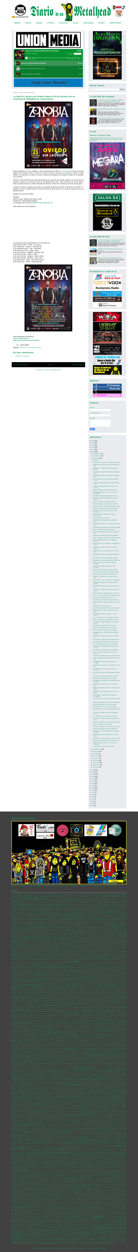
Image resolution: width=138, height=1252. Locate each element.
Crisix (37, 962)
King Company (55, 1059)
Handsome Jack (60, 1029)
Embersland (50, 994)
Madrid (61, 1083)
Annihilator (91, 914)
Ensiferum (94, 996)
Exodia (47, 1004)
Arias (84, 917)
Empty (98, 994)
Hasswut (40, 1031)
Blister (101, 938)
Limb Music (68, 1075)
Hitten (34, 1039)
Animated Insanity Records (43, 914)
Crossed (82, 961)
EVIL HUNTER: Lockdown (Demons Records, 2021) (106, 639)
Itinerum (122, 1050)
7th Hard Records (57, 898)
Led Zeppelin (107, 1070)
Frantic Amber (81, 1013)
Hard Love (92, 1029)
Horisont (84, 1039)
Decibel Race (23, 973)
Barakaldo (86, 927)
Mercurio (66, 1092)
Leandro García (67, 1070)
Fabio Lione (21, 1005)
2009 (93, 794)
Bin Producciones (76, 933)
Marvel (77, 1088)
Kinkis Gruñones (91, 1059)
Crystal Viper (102, 964)
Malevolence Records (88, 1085)
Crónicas (50, 23)
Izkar (56, 1052)
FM (99, 1011)
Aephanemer (32, 904)
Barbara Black (96, 927)
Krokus (52, 1063)
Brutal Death (34, 946)
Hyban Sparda (81, 1040)
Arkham (106, 917)
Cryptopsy (85, 963)
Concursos (35, 959)
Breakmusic (81, 944)
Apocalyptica (89, 915)
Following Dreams (119, 1011)
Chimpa (55, 955)
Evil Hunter (79, 1002)
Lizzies (66, 1077)
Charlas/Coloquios (65, 954)
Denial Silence (76, 975)
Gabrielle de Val (106, 1015)
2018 (93, 774)
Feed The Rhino (52, 1007)
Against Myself (90, 904)
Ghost (49, 1020)
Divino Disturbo (26, 982)
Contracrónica (45, 959)
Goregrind (60, 1021)
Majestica (37, 1085)
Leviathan (86, 1073)
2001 (93, 805)
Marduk (20, 1088)
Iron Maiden (66, 1050)
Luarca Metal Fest (98, 1079)
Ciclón (84, 955)
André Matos (45, 912)
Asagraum (106, 919)
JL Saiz (32, 1054)
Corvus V (78, 959)
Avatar (21, 925)
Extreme (106, 1004)
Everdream (41, 1002)
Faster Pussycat (17, 1007)
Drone (118, 984)
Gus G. (52, 1027)
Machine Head (115, 1081)
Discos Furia (92, 981)
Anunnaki (20, 915)
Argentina (70, 917)
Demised (32, 975)
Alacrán (77, 906)
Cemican (88, 952)
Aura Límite (55, 923)
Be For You (122, 929)
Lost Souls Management (53, 1079)
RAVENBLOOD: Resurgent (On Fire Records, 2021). (106, 740)
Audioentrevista (34, 923)
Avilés (49, 925)
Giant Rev (63, 1020)
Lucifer (116, 1079)
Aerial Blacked (40, 904)
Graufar (39, 1023)
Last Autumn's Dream (100, 1068)
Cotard (94, 959)
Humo (53, 1040)
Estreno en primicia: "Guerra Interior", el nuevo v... (105, 630)
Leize (89, 1072)
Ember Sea (42, 994)
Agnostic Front (33, 906)
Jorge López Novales (92, 1054)
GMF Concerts (23, 1021)
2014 (93, 783)
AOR (49, 915)
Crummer (48, 964)
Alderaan (96, 906)
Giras (28, 347)
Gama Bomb (40, 1017)
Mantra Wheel (77, 1087)
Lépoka (21, 1073)
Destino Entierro (59, 977)
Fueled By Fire (60, 1015)
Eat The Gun (24, 988)
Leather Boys (77, 1070)
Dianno (37, 979)
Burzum (63, 948)
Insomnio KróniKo (48, 1048)
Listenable (95, 1075)
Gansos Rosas (66, 1017)
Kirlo (99, 1059)
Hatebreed (71, 1031)
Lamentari (51, 1068)
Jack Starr (65, 1052)
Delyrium (26, 975)
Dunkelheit (44, 986)
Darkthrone (39, 969)
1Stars (46, 894)
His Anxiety (124, 1037)
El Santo (103, 990)
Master (117, 1088)
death (24, 971)
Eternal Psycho (89, 1000)
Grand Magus (111, 1021)
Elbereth (124, 990)
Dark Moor (78, 967)
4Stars (30, 898)
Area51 (50, 917)
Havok (95, 1031)
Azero (92, 925)
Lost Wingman (65, 1079)
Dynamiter (92, 986)
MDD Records (58, 1090)
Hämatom (14, 1029)
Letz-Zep (64, 1073)
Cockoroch (80, 957)
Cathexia (50, 952)
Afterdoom (82, 904)
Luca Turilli (109, 1079)
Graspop (32, 1023)
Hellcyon (56, 1035)
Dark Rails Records (88, 967)
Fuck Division (44, 1015)
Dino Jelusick (57, 981)
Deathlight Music (103, 971)
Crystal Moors (93, 964)
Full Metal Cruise (71, 1015)
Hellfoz (77, 1035)
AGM (25, 906)
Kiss (103, 1059)
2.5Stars (53, 894)
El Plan (86, 990)
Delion (118, 973)
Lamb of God (42, 1068)
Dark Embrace (51, 967)
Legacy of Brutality (118, 1070)
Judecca (76, 1056)
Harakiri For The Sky (81, 1029)
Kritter (46, 1063)
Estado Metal (21, 1000)
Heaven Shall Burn (40, 1033)
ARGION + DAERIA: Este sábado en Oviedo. (104, 501)
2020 (93, 770)
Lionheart (87, 1075)
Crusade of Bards (58, 964)
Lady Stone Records (30, 1068)
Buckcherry (79, 946)
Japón (100, 1052)
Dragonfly (74, 984)
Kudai (73, 1063)
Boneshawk (97, 942)
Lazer (60, 1070)
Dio (65, 981)
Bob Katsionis (123, 940)
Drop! (123, 984)
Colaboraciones (97, 957)
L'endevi (100, 1063)
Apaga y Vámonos (68, 915)
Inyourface (27, 1050)
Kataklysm (70, 1058)
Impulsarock (115, 1042)
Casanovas (23, 951)
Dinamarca (47, 981)
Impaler (70, 1042)
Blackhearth (97, 936)
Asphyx (50, 921)
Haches (90, 1027)
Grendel (19, 1025)
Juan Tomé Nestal (55, 1056)
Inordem (118, 1046)
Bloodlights (49, 940)
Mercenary (59, 1092)
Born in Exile (21, 944)
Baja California (36, 927)
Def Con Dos (51, 973)
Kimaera (47, 1059)
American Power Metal (96, 910)
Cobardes (57, 957)
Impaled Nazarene (62, 1042)
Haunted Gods (81, 1031)
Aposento (97, 915)
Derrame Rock (121, 975)
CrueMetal (41, 964)
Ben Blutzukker (101, 931)
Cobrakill (74, 957)
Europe (125, 1000)
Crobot (62, 962)
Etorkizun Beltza (110, 1000)
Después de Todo (49, 977)
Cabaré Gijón (92, 948)
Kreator (16, 1063)
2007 (93, 799)
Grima (43, 1025)
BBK (115, 929)
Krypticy (58, 1063)
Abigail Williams (115, 898)
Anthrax (14, 915)
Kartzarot (57, 1058)
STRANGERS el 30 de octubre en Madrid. (103, 746)
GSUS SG (105, 1025)
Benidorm (117, 931)
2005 (64, 894)
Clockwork (49, 957)
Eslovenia (14, 1000)
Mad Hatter (124, 1081)
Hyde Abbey (103, 1040)
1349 (32, 894)
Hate (45, 1031)
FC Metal (34, 1007)
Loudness (73, 1079)
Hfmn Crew (59, 1037)
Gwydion (59, 1027)
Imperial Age (83, 1042)
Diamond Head (29, 979)
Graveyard (80, 1023)
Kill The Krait (16, 1059)
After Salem (75, 904)
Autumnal (99, 923)
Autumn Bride (92, 923)
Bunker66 (122, 946)
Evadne (16, 1002)
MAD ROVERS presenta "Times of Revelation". (105, 704)
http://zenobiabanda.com (21, 338)
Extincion (100, 1004)
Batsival (79, 929)
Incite (87, 1044)
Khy (111, 1058)
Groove (65, 1025)
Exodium (54, 1004)
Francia (59, 1013)
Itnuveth (14, 1052)
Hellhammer (91, 1035)
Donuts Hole (95, 983)
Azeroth (97, 925)
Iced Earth (124, 1040)
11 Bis (17, 894)
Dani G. (110, 965)
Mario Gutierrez (59, 1088)
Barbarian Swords (106, 927)
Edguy (93, 988)
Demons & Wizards (48, 975)
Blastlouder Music (47, 938)
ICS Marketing (17, 1042)
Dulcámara (28, 986)
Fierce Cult (34, 1009)
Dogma (75, 983)
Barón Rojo (30, 929)
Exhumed (40, 1004)
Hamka (20, 1029)
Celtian (71, 952)
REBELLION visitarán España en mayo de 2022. (105, 569)
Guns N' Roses (36, 1027)
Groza (71, 1025)
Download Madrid (31, 984)
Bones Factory (74, 942)
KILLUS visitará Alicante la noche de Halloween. (105, 728)
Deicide (85, 973)
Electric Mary (56, 992)
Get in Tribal (34, 1020)
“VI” (61, 171)
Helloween (99, 1035)
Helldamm (62, 1035)
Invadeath (111, 1048)
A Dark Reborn (72, 898)
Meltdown (29, 1092)
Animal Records (30, 914)
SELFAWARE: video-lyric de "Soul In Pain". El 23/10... (106, 608)
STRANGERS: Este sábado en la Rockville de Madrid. (106, 527)
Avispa (56, 925)
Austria (70, 923)
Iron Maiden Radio (78, 1050)
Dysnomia (106, 986)
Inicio (50, 365)
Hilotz (95, 1037)
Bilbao (66, 933)
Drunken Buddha (17, 986)
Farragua (124, 1005)
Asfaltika (124, 919)
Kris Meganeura (32, 1063)
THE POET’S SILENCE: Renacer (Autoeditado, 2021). (106, 655)
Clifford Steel (37, 957)
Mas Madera (84, 1088)
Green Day (114, 1023)
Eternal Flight (70, 1000)
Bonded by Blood (63, 942)
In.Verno (74, 1044)
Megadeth (92, 1090)
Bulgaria (93, 946)
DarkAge (108, 967)
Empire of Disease (83, 994)
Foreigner (21, 1013)
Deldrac (104, 973)
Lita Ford (103, 1075)
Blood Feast (122, 938)
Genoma (117, 1017)
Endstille (37, 996)
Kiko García (123, 1058)
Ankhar (63, 914)
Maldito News (59, 1085)
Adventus (22, 904)
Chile (49, 955)
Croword (27, 963)
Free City (89, 1013)
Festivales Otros (20, 1009)
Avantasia (121, 923)
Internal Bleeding (85, 1048)
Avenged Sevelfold (30, 925)
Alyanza (33, 910)
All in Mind (64, 908)
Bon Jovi (41, 942)
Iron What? (97, 1050)
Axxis (70, 925)
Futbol (98, 1015)
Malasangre (51, 1085)
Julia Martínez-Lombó (94, 1056)
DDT (108, 969)
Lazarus (54, 1070)
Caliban (21, 949)
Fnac (103, 1011)
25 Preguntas (79, 896)
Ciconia (90, 955)
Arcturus (44, 917)
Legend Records (42, 1071)
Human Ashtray (37, 1040)
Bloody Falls (69, 940)
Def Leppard (60, 973)
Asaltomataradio (115, 919)
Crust (66, 964)
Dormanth (14, 984)
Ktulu (63, 1063)
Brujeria (14, 946)
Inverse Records (120, 1048)
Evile (117, 1002)
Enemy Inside (52, 996)
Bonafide (48, 942)
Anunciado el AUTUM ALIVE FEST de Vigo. (104, 597)
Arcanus (118, 915)
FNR (108, 1011)
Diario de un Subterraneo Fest (99, 979)
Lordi (102, 1077)
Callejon (50, 949)
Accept (61, 900)
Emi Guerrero (71, 994)
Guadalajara (113, 1025)
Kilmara (40, 1059)
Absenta (27, 900)
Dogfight (69, 982)
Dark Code (14, 967)
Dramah (87, 984)
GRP (76, 1025)
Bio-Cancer (88, 933)
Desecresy (30, 977)
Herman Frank (35, 1037)
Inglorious (66, 1046)
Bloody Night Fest (79, 940)
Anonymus (104, 914)
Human (28, 1040)
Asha (20, 921)
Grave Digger (61, 1023)
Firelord (71, 1009)
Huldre (22, 1040)
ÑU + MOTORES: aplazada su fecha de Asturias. (105, 644)
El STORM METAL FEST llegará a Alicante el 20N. (105, 641)
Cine (104, 955)
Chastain (74, 954)
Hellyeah (114, 1035)
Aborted (14, 900)
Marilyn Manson (40, 1088)
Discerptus (71, 981)
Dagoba (61, 965)
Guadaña (121, 1025)
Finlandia (50, 1009)
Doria (122, 983)
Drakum (81, 984)
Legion (50, 1072)
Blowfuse (88, 940)
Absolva (48, 900)
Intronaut (100, 1048)
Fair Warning (64, 1005)
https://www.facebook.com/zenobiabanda (26, 340)
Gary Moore (75, 1017)
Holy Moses (63, 1039)
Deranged (84, 975)
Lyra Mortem (88, 1081)
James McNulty (93, 1052)
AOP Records (42, 915)
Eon (57, 998)
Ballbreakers (56, 927)
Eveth (61, 1002)
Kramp (118, 1061)
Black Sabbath (47, 936)
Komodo (78, 1061)
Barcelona (115, 927)
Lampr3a (64, 1068)
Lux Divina (44, 1081)
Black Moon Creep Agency (32, 936)
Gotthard (91, 1021)
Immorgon (46, 1042)
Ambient (53, 910)
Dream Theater (103, 984)
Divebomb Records (16, 982)
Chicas (14, 955)
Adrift (125, 902)
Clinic (43, 957)
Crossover (96, 962)
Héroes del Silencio (46, 1037)
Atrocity (118, 921)
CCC (58, 952)
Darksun (31, 969)
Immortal (53, 1042)
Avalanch (112, 923)
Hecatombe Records (121, 1033)
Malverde (117, 1085)
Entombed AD (109, 996)
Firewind (84, 1009)
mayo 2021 (96, 758)
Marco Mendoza (104, 1087)
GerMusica (16, 1020)
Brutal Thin (64, 946)
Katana (76, 1058)
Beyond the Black (41, 933)
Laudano (39, 1070)
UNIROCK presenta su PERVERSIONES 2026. (110, 258)
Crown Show (122, 961)
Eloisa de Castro (17, 994)
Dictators (112, 979)
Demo (39, 975)
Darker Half (115, 967)
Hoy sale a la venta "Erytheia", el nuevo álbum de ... (106, 650)
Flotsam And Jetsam (79, 1011)
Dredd (113, 984)
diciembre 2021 (97, 453)
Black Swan (77, 936)
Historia (28, 23)
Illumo (35, 1042)
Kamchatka (122, 1056)
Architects (29, 917)
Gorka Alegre (75, 1021)
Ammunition (108, 910)
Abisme (123, 898)
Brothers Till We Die (119, 944)
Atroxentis (124, 921)
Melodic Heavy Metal (18, 1092)
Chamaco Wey (33, 954)
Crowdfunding (112, 962)
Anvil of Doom (32, 915)
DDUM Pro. (22, 347)
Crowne (13, 963)
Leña (95, 1071)
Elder (15, 992)
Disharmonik (122, 981)
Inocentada (110, 1046)
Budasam (86, 946)
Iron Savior (88, 1050)
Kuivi (78, 1063)
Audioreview (46, 923)
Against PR (99, 904)
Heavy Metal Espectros (82, 1033)
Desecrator (22, 977)
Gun (18, 1027)
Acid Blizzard (92, 900)
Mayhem (41, 1090)
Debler (122, 971)
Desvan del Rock (79, 977)
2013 (93, 785)
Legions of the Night (74, 1071)
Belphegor (92, 931)
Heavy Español (52, 1033)
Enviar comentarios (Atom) (53, 370)
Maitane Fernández (26, 1085)
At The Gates (78, 921)
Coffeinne (88, 957)
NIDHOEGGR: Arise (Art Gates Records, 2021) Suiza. (106, 560)
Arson (31, 919)
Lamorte (58, 1068)
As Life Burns (96, 919)
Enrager (83, 996)
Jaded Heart (73, 1052)
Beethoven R (53, 931)
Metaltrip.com (37, 203)
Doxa (40, 984)
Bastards (73, 929)
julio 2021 (95, 753)
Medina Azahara (77, 1090)
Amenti (86, 910)
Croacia (56, 962)
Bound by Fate (30, 944)
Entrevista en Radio (19, 998)
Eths (102, 1000)
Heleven (22, 1035)
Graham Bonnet (100, 1021)
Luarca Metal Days (84, 1079)
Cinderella (98, 955)
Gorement (67, 1021)
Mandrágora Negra (27, 1087)
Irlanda (39, 1050)
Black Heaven (68, 934)
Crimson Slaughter (22, 961)
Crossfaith (88, 961)
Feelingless (70, 1007)
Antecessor (122, 914)
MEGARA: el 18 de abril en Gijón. (100, 135)
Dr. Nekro (57, 984)
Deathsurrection (114, 971)
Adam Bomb (48, 902)
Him (101, 1037)
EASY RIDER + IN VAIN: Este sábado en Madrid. (105, 558)
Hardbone (113, 1029)
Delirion (124, 973)
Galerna (22, 1017)
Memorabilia (38, 1092)
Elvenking (27, 994)
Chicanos (122, 953)
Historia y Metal (26, 1039)
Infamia (123, 1044)
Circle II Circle (112, 955)
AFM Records (59, 904)
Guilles (13, 1027)
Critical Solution (48, 961)
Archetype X (22, 917)
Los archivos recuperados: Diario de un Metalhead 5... (106, 702)
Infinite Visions (50, 1046)
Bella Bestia (77, 931)
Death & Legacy (33, 971)
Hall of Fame (121, 1027)
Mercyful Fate (83, 1092)
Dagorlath (67, 965)
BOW (37, 944)
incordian (93, 1044)
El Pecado (80, 990)
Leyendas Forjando (25, 1075)
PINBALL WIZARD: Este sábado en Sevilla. (104, 529)
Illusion (40, 1042)
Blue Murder (96, 940)
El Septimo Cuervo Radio (114, 990)
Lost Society (41, 1079)
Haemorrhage (99, 1027)
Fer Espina (95, 1007)
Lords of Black (110, 1077)
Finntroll (59, 1009)
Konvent (84, 1061)
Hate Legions (63, 1031)
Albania (83, 906)
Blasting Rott (37, 938)
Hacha (84, 1027)
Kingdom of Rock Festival (78, 1059)
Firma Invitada (95, 1009)
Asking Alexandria (41, 921)
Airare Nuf (57, 906)
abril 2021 (95, 760)
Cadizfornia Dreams (102, 948)
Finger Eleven (42, 1009)
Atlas (86, 921)
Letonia (58, 1073)
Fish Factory (106, 1009)
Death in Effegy (63, 971)
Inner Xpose (93, 1046)
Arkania (100, 917)
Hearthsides (19, 1033)
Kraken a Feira (110, 1061)
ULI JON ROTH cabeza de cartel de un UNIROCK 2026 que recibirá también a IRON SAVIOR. (110, 100)
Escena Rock (101, 998)
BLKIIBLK (108, 938)
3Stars (113, 896)
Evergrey (48, 1002)
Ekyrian (20, 990)
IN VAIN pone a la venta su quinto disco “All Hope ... (106, 676)
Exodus (62, 1004)
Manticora (69, 1087)
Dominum (87, 982)
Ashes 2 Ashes (27, 921)
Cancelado (72, 950)
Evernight (55, 1002)
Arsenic (25, 919)
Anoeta (97, 914)
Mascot (99, 1088)
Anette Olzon (64, 912)
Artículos (64, 919)
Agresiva (48, 906)
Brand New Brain (55, 944)
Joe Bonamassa (40, 1054)
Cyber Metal (22, 965)
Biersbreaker (59, 933)
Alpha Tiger (105, 908)
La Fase (61, 1065)
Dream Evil (94, 984)
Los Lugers (23, 1079)
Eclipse (39, 988)
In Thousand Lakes (51, 1044)
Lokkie (89, 1077)
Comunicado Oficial (18, 959)
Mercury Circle (74, 1092)
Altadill (118, 908)
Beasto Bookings (44, 931)
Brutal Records (44, 946)
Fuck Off (52, 1015)
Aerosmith (50, 904)
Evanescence (23, 1002)
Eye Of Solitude (121, 1004)
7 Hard (50, 898)
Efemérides (99, 988)
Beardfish (25, 931)
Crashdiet (115, 959)
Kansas (35, 1058)
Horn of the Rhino (92, 1038)
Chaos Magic (54, 953)
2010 (93, 792)
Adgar (75, 902)
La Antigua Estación (109, 1063)
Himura (105, 1037)
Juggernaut (83, 1056)
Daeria (48, 965)
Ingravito (74, 1046)
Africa (68, 904)
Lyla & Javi (71, 1081)
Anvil (25, 915)
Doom (103, 983)
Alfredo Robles (121, 906)
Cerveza (23, 954)
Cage (116, 948)
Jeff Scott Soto (113, 1052)
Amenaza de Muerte (75, 910)
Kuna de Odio (86, 1063)
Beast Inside (33, 931)
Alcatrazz (89, 906)
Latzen (33, 1070)
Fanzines (107, 1005)
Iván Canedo (33, 1052)
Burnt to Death (54, 948)
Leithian (83, 1072)
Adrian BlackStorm (105, 902)
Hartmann (33, 1031)
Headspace (118, 1031)
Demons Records (60, 975)
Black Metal (122, 935)
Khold (106, 1058)
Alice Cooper (29, 908)
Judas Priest (67, 1056)
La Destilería (54, 1065)
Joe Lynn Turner (51, 1054)
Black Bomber (117, 933)
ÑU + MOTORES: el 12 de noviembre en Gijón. (105, 716)
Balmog (64, 927)
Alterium (27, 910)
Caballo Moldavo (81, 948)
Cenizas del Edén (98, 951)
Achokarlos (84, 900)
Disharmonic (114, 981)
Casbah (30, 951)
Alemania (103, 906)
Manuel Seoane (86, 1087)
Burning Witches (43, 948)
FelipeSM (88, 1007)
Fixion (13, 1011)
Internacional (88, 23)
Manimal (36, 1087)
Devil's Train (110, 977)
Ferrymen (111, 1007)
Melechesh (107, 1090)
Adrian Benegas (94, 902)
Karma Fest (42, 1058)
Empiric (92, 994)
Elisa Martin (115, 992)
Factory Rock (54, 1005)
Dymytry (86, 986)
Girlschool (112, 1020)
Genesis (111, 1017)
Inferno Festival (30, 1046)
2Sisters (87, 896)
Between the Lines (23, 933)
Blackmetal (106, 936)
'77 (12, 894)
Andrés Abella (55, 912)
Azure (115, 925)
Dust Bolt (79, 986)
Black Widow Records (87, 936)
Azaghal (86, 925)
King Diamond (65, 1059)
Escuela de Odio (112, 998)
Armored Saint (114, 917)
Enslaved (101, 996)
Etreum (119, 1000)
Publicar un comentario (22, 356)
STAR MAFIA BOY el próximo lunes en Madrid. (105, 678)
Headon (111, 1031)
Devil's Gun (101, 977)
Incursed (100, 1044)
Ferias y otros (103, 1007)
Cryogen (72, 964)
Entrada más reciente (20, 365)
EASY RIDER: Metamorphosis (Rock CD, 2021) (105, 496)
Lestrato (34, 1073)
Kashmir (64, 1058)
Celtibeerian (80, 952)
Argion (78, 917)
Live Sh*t (48, 1077)
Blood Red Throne (30, 940)
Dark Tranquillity (99, 967)
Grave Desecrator (52, 1023)
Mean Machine (67, 1090)
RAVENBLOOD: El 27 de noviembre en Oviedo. (105, 706)
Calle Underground (40, 950)
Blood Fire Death (17, 940)
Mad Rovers (24, 1083)
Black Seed (56, 936)
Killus (33, 1059)
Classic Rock (123, 955)
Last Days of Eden (112, 1068)
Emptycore (104, 994)
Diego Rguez (25, 981)
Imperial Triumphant (105, 1042)
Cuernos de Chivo (120, 964)
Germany (124, 1017)
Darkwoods (47, 969)
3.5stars (103, 896)
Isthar (110, 1050)
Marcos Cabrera (116, 1087)
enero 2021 (96, 767)
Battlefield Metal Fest (107, 929)
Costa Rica (87, 959)
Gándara (58, 1017)
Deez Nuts (43, 973)
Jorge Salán (108, 1054)
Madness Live (53, 1083)
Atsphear (15, 923)
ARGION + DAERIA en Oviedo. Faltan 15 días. (105, 627)
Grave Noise (71, 1023)
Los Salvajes (32, 1079)
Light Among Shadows (58, 1075)
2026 (93, 440)
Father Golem (26, 1007)
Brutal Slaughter (54, 946)
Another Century (113, 914)
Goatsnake (33, 1021)
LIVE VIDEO (57, 1077)
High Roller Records (80, 1037)
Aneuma (72, 912)
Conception (27, 959)
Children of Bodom (40, 955)
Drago (68, 984)
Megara (100, 1090)
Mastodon (27, 1090)
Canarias (64, 950)
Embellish (34, 994)
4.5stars (19, 899)
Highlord (90, 1037)
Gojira (40, 1021)
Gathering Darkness (95, 1017)
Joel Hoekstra (62, 1054)
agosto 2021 (96, 751)
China (62, 955)
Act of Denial (118, 900)
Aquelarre (111, 915)
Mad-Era (45, 1083)
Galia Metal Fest (30, 1017)
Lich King (41, 1075)
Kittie (21, 1061)
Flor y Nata (69, 1011)
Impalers (76, 1042)
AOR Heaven (57, 915)
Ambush (66, 910)
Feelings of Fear (79, 1007)
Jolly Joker (79, 1054)
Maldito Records (72, 1085)
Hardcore (121, 1029)
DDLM (103, 969)
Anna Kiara (83, 914)
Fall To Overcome (74, 1005)
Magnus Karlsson (99, 1083)
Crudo (33, 964)
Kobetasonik (65, 1061)
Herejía (125, 1035)
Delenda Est (111, 973)
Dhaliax (21, 979)
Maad (95, 1081)
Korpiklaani (96, 1061)
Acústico (32, 902)
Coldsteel (108, 957)
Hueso (14, 1041)
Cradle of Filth (101, 959)
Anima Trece (20, 914)
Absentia (33, 900)
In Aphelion (122, 1042)
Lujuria (21, 1081)
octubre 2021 (96, 458)
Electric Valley (65, 992)
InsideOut (22, 1048)
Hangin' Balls (69, 1029)
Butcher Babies (71, 948)
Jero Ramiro (122, 1052)
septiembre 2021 (97, 749)
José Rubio (34, 1056)
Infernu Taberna (41, 1046)
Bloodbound (41, 940)
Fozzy (46, 1013)
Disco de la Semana (81, 981)
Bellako (85, 931)
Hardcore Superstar (17, 1031)
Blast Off (19, 938)
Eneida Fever (44, 996)
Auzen (105, 923)
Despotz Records (39, 977)
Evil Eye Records (70, 1002)
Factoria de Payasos (31, 1005)
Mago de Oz (110, 1083)
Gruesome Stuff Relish (86, 1025)
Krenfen (23, 1063)
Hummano (46, 1040)
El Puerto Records (94, 990)
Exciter (13, 1004)
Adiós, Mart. (96, 460)
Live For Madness (28, 1077)
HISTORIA (17, 1039)
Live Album (16, 1077)
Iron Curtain (46, 1050)
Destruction (68, 977)
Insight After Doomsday (35, 1048)
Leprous (27, 1073)
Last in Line (124, 1068)
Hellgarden (83, 1035)
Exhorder (33, 1004)
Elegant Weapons (92, 992)
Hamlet (26, 1029)
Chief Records (22, 955)
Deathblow (85, 971)
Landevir (71, 1068)
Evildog (112, 1002)
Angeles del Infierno (92, 912)
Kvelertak (94, 1063)
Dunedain (36, 986)
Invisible (19, 1050)
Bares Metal (21, 929)
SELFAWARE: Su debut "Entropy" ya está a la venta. (106, 738)
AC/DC (54, 900)
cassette (36, 951)
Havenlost (89, 1031)
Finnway (65, 1009)
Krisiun (41, 1063)
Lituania (117, 1075)
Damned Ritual (91, 965)
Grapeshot (24, 1023)
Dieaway (15, 981)
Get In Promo (25, 1019)
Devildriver (118, 977)
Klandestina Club (45, 1061)
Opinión (39, 23)
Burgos (13, 948)
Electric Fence (47, 992)
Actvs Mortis (24, 902)
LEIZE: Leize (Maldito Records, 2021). (102, 724)
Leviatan (79, 1073)
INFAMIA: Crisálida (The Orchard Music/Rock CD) (105, 508)
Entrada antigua (78, 365)
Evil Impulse (87, 1002)
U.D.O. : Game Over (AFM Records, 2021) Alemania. (106, 595)
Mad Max (15, 1083)
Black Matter (112, 934)
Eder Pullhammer (74, 988)
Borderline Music (120, 942)
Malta (111, 1085)
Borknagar (14, 944)
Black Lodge (104, 934)
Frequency (115, 1013)
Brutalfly (71, 946)
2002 (93, 803)
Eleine (100, 992)
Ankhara (69, 914)
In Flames (23, 1044)
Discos (75, 23)
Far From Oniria (116, 1005)
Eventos (101, 23)
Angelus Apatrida (106, 912)
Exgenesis (25, 1004)
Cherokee (91, 954)
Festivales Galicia (121, 1007)
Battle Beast (96, 929)
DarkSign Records (22, 969)
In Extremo (14, 1044)
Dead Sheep (17, 971)
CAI (120, 948)
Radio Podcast (115, 23)
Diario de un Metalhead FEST (79, 979)
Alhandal (14, 908)
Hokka (39, 1038)
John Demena (71, 1054)
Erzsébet (93, 998)
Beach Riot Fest (16, 931)
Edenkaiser (65, 988)
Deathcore (93, 971)
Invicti (13, 1050)
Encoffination (122, 994)
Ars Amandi (123, 917)
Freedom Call (99, 1013)
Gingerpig (92, 1019)
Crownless (20, 964)
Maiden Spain (15, 1085)
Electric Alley (27, 992)
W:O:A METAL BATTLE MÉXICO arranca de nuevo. (106, 600)
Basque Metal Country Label (62, 929)
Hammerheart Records (47, 1029)
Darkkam (123, 967)
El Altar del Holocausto (30, 990)
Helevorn (29, 1035)
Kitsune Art (14, 1061)
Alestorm (112, 906)
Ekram (123, 988)
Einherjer (117, 988)
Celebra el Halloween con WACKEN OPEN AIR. (105, 490)
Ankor (76, 914)
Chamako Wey (45, 954)
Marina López (49, 1088)
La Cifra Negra (34, 1065)
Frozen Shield (35, 1015)
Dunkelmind (52, 986)
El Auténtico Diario (43, 990)
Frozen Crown (26, 1015)
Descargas (14, 977)
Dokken (81, 983)
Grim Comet (34, 1025)
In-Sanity (68, 1044)
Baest (27, 927)
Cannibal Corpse (95, 950)
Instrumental (65, 1048)
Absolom (41, 900)
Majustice (44, 1085)
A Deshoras (82, 898)
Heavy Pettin (101, 1033)
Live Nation (39, 1077)
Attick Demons (24, 923)
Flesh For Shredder (46, 1011)
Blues (102, 940)
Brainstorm (45, 944)
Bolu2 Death (16, 942)
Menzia (52, 1092)
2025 (93, 442)
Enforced (60, 996)
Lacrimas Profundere (103, 1065)
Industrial (114, 1044)
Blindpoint (87, 938)
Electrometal (82, 992)
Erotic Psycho (85, 998)
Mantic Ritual (62, 1087)
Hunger (59, 1040)
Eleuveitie (106, 992)
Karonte (50, 1058)
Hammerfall (35, 1029)
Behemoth (62, 931)
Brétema (96, 944)
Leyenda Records (114, 1073)
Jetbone (22, 1054)
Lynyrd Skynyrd (80, 1081)
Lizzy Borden (74, 1077)
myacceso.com (48, 203)
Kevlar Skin (100, 1058)
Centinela (106, 952)
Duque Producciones (64, 986)
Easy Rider (15, 988)
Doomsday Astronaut (113, 982)
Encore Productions (16, 996)
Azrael (109, 925)
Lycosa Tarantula (61, 1081)
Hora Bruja (77, 1039)
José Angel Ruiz (23, 1056)
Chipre (68, 955)
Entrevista (118, 996)
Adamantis (64, 902)
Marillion (32, 1088)
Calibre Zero (28, 950)
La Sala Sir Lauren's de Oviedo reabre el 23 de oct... (106, 617)
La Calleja (119, 1063)
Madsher (78, 1083)
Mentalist (45, 1092)
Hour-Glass (113, 1038)
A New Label (91, 898)
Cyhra (28, 965)
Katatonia (83, 1058)
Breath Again (88, 944)
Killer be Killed (26, 1059)
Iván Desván (43, 1052)
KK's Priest (36, 1061)
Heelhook (15, 1035)
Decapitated (15, 973)
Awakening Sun (63, 925)
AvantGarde (15, 925)
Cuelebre (110, 963)
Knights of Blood (55, 1061)
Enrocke (88, 996)
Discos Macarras (103, 981)
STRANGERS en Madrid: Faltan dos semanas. (105, 625)
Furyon (92, 1015)
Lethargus (51, 1073)
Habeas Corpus (77, 1027)
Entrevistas (63, 23)
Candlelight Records (83, 950)
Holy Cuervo (54, 1039)
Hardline (26, 1031)
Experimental (70, 1004)
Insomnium (57, 1048)
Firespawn (77, 1009)
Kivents (33, 347)
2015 (93, 781)
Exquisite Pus (92, 1004)
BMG (114, 940)
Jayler (105, 1052)
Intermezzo (76, 1048)
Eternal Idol (79, 1000)
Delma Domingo (18, 975)
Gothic (84, 1021)
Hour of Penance (103, 1039)
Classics (16, 957)
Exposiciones (81, 1004)
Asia (34, 921)
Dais (83, 965)
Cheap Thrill (82, 954)
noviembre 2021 (97, 456)
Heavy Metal (67, 1033)
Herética (27, 1037)
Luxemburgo (52, 1081)
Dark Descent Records (38, 967)
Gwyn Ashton (67, 1027)
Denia (69, 975)
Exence (19, 1004)
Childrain (30, 955)
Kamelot (13, 1058)
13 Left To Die (25, 894)
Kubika (68, 1063)
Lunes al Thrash (36, 1081)
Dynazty (99, 986)
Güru (46, 1027)
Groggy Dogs (57, 1025)
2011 (93, 790)
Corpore (60, 959)
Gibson (69, 1019)
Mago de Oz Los (121, 1083)
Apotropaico (104, 915)
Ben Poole (109, 931)
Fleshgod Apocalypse (59, 1011)
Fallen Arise (83, 1005)
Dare (116, 965)
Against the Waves (110, 904)
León (110, 1072)
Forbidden (14, 1013)
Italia (115, 1050)
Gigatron (76, 1020)
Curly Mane (14, 965)
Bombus (34, 942)
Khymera (116, 1058)
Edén (57, 988)
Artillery (74, 919)
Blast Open (27, 938)
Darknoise (14, 969)
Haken (114, 1027)
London (96, 1077)
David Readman (63, 969)
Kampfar (19, 1058)
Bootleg (111, 942)
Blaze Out (69, 938)
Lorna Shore (119, 1077)
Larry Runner (81, 1067)
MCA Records (49, 1090)
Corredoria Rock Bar (70, 959)
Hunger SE (66, 1040)
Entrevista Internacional (37, 998)
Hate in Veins (53, 1031)
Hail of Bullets (107, 1027)
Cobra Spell (65, 957)
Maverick (35, 1090)
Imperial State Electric (93, 1042)
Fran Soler (52, 1013)
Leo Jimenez (102, 1072)
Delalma (97, 973)
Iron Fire (53, 1050)
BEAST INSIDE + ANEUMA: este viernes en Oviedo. (111, 118)
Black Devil (47, 934)
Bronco (110, 944)
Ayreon (80, 925)
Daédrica (40, 965)
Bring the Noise (103, 944)
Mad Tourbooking (36, 1083)
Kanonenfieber (27, 1058)
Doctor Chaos (60, 983)
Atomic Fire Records (102, 921)
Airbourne (64, 906)
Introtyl (105, 1048)
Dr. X (63, 984)
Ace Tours (69, 900)
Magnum (91, 1083)
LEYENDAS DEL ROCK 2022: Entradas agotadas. (105, 535)
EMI (64, 994)
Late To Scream (26, 1070)
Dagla (54, 965)
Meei (86, 1090)
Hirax (116, 1037)
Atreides (112, 921)
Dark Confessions (25, 967)
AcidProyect (109, 900)
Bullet (98, 946)
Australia (62, 923)
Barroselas (39, 929)
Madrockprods (70, 1083)
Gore (54, 1021)
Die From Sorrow (122, 979)
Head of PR (103, 1031)
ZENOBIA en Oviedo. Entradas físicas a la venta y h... (106, 593)
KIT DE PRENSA (121, 1059)
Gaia (119, 1015)
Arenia (63, 917)
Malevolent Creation (102, 1085)
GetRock (43, 1019)
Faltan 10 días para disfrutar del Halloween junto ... (106, 574)
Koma (72, 1061)
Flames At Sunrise (22, 1011)
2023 (93, 447)
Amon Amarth (116, 910)
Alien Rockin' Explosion (43, 908)
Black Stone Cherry (66, 936)
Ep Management (64, 998)
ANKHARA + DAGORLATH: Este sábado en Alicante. (106, 722)
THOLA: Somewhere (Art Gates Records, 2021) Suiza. (107, 537)
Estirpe (38, 1000)
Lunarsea (28, 1081)
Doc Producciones (37, 983)
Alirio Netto (56, 908)
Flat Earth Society (34, 1011)
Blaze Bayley (58, 938)
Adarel (70, 902)
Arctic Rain (37, 917)
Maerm (85, 1083)
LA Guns (67, 1065)
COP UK (54, 959)
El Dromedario (60, 990)
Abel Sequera (106, 898)
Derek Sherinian (93, 975)
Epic (72, 998)
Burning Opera (21, 948)
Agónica (42, 906)
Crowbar (104, 961)
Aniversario (55, 914)
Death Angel (44, 971)
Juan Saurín (44, 1056)
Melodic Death (117, 1091)
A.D (99, 898)
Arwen (79, 919)
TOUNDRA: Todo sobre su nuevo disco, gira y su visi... (107, 726)
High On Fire (69, 1037)
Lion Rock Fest (77, 1075)
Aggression (19, 906)
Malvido (124, 1085)
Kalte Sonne (114, 1056)
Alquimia (112, 908)
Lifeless (48, 1075)
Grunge (97, 1025)
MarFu (26, 1088)
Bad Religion (21, 927)
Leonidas (118, 1072)
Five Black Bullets (120, 1009)
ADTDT (15, 904)
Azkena (103, 925)
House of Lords (121, 1038)
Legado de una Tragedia (18, 1072)
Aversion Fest (41, 925)
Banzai (79, 927)
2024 (93, 445)
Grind (49, 1025)
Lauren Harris (46, 1070)
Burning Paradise (32, 948)
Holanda (45, 1039)
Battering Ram (87, 929)
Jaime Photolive (82, 1052)
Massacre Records (108, 1088)
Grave (44, 1023)
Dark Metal (71, 967)
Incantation (81, 1044)
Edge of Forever (84, 988)
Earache (122, 986)
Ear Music (114, 986)
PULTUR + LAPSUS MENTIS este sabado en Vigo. (106, 572)
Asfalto (15, 921)
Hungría (73, 1040)
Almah (86, 908)
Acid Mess (100, 900)
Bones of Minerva (87, 942)
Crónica (70, 961)
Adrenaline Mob (83, 902)
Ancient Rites (26, 912)
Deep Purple (33, 973)
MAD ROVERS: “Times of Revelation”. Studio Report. (106, 580)
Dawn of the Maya (87, 969)
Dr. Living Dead (48, 984)
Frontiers (123, 1013)
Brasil (63, 944)
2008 (93, 796)
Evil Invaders (96, 1002)
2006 (93, 801)
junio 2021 (96, 756)
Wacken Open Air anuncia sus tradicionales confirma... (106, 462)
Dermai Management (110, 975)
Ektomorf (14, 990)
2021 (93, 451)
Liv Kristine (124, 1075)
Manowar (54, 1087)
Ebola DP (32, 988)
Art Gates (39, 919)
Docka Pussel (50, 983)
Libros (34, 1075)
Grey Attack (26, 1025)
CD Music (64, 952)
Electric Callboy (37, 992)
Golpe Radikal (47, 1021)
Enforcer (67, 996)
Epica (77, 998)
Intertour (93, 1048)
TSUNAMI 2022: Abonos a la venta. (102, 605)
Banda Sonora (71, 927)
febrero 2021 (96, 765)
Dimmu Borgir (38, 981)
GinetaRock (84, 1020)
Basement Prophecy (49, 929)
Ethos (98, 1000)
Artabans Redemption (53, 919)
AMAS (46, 910)
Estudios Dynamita (47, 1000)
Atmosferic (92, 921)
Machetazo (106, 1081)
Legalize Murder (32, 1071)
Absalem (20, 900)
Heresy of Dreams (18, 1037)
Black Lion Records (93, 934)
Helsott (119, 1035)
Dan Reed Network (101, 965)
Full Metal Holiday (83, 1015)
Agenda (17, 23)
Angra (118, 912)
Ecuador (52, 988)
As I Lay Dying (86, 919)
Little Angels (110, 1075)
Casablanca (15, 952)
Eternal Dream (60, 1000)
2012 (93, 788)
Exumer (112, 1004)
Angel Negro (81, 912)
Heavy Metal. (93, 1033)
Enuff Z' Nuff (50, 998)
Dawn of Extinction (75, 969)
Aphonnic (80, 915)
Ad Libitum (40, 902)
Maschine (92, 1088)
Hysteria (117, 1040)
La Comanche (44, 1065)
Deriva (101, 975)
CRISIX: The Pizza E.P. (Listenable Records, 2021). (106, 619)
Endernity (30, 996)
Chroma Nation (76, 955)
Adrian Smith (117, 902)
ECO (46, 988)
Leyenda (104, 1073)
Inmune (86, 1046)
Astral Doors (57, 921)
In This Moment (40, 1044)
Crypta (78, 964)
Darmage (54, 969)
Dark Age (122, 965)
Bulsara (116, 946)
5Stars (41, 899)
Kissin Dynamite (111, 1059)
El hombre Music (71, 990)
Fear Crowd (42, 1007)
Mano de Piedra (44, 1087)
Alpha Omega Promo (95, 908)
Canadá (56, 950)
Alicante (20, 908)
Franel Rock (68, 1013)
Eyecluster (14, 1005)
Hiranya (111, 1037)
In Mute (31, 1044)
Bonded (55, 942)
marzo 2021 (96, 762)
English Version (75, 996)
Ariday (90, 917)
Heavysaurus (110, 1033)
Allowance (72, 908)
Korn (89, 1061)
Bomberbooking (26, 942)
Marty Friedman (69, 1088)
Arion (95, 917)
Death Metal (73, 971)
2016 (93, 779)
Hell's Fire (49, 1035)
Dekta (90, 973)
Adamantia (57, 902)
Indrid (107, 1044)
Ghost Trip (55, 1019)
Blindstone (95, 938)
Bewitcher (32, 932)
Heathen (30, 1033)
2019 (93, 772)
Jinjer (27, 1054)
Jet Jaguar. (14, 1054)
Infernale (22, 1046)
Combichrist (123, 957)
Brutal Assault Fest (24, 946)
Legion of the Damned (61, 1072)
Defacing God (69, 973)
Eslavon (122, 998)
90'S (65, 898)
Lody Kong (82, 1077)
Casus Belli (43, 951)
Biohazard (95, 932)
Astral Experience (67, 921)
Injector (80, 1046)
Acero (77, 900)
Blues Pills (108, 940)
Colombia (114, 957)
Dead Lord (124, 969)
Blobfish (115, 938)
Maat (101, 1081)
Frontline (18, 1015)
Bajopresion (47, 927)
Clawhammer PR (25, 957)
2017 (93, 776)
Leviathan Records (95, 1073)
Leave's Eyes (97, 1070)
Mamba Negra (17, 1087)
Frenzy (108, 1013)
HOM (70, 1039)
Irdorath (34, 1050)
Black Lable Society (80, 934)
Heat (25, 1033)
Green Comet (105, 1023)
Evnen (123, 1002)
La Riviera (75, 1065)
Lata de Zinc (16, 1070)
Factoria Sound (42, 1005)
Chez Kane (115, 953)
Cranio (109, 959)
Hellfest (69, 1035)
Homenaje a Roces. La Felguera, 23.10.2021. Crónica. (107, 506)
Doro (21, 984)
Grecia (96, 1023)
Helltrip (107, 1035)
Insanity (15, 1048)
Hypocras (111, 1040)
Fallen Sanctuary (92, 1005)
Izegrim (51, 1052)
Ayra (75, 925)
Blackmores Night (115, 936)
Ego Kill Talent (108, 988)
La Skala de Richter (85, 1065)
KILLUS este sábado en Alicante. (101, 518)
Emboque (58, 994)
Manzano (94, 1087)
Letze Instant (72, 1073)
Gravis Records (88, 1023)
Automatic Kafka (80, 923)
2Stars (93, 896)
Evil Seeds (105, 1002)
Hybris (96, 1040)
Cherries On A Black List (103, 954)
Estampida (30, 1000)
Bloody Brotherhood (59, 940)
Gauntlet (104, 1017)
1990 (41, 894)
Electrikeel (73, 992)
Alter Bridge (20, 910)
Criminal (13, 961)
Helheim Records (39, 1035)
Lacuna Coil (115, 1065)
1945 (37, 894)
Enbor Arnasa (113, 994)
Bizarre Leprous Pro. (105, 933)
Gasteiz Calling (84, 1017)
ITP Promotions (22, 1052)
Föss (41, 1013)
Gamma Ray (49, 1017)
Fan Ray (100, 1005)
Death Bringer (53, 971)
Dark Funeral (61, 967)
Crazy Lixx (122, 959)
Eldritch (20, 992)
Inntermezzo (101, 1046)
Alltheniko (80, 908)
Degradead (78, 973)
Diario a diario (46, 979)
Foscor (36, 1013)
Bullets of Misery (107, 946)
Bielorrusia (51, 932)
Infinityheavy (59, 1046)
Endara (24, 996)
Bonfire (104, 942)
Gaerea (114, 1015)
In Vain (61, 1044)
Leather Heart (88, 1070)
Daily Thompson (76, 965)
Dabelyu (34, 965)
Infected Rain (15, 1046)
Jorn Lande (119, 1054)
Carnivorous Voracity (120, 949)
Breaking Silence (72, 944)
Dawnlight (96, 969)
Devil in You (91, 977)
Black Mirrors (19, 936)
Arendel (57, 917)
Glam (119, 1020)
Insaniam (124, 1046)
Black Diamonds (58, 934)
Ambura (60, 910)
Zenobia (67, 171)
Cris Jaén (31, 961)
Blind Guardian (79, 938)
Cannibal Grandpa (107, 950)
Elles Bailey (123, 992)
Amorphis (18, 912)
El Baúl (52, 990)
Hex (53, 1037)
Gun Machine (25, 1027)
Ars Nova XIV (17, 919)
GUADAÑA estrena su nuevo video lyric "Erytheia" (105, 504)
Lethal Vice (44, 1073)
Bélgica (69, 931)
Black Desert (38, 934)
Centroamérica (115, 951)
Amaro (39, 910)
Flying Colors (92, 1011)
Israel (104, 1050)
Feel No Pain (61, 1007)
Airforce (71, 906)
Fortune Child (29, 1013)
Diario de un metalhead (60, 979)
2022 (93, 449)
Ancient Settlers (35, 912)
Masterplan (19, 1090)
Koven (103, 1061)
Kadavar (106, 1056)
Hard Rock (101, 1029)
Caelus (111, 948)
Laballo (93, 1065)
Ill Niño (30, 1042)
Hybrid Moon (90, 1040)
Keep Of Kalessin (91, 1058)
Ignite (24, 1042)
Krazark (124, 1061)
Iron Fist (59, 1050)
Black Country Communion (26, 934)
